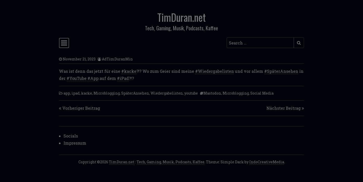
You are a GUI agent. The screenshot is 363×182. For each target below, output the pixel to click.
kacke (86, 93)
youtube (191, 93)
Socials (71, 136)
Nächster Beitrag (283, 108)
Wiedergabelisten (166, 93)
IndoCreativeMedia (266, 162)
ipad (76, 93)
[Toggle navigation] (64, 43)
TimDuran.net (181, 17)
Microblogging (107, 93)
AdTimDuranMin (117, 59)
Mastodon (212, 93)
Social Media (262, 93)
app (67, 93)
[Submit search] (299, 42)
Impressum (75, 143)
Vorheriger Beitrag (81, 108)
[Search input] (260, 42)
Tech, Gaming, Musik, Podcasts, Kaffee (170, 162)
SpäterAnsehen (135, 93)
